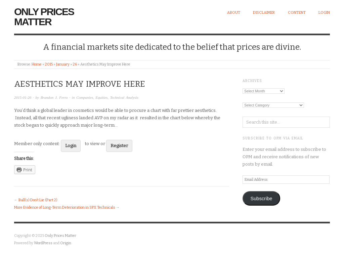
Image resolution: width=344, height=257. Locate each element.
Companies (84, 97)
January (63, 64)
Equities (101, 97)
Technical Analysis (124, 97)
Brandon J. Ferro (54, 97)
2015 (49, 64)
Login (324, 12)
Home (37, 64)
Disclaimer (264, 12)
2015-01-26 (22, 97)
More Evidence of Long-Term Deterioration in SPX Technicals (64, 207)
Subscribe (261, 198)
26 (75, 64)
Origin (65, 243)
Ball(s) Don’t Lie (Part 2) (37, 200)
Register (119, 145)
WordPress (43, 243)
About (233, 12)
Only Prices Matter (44, 16)
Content (297, 12)
